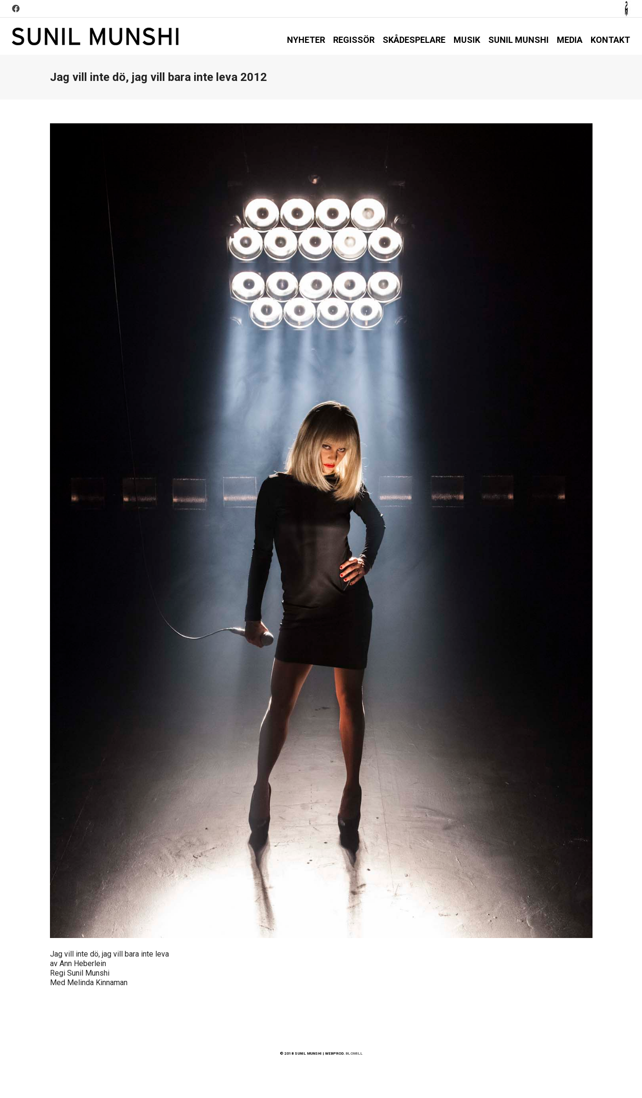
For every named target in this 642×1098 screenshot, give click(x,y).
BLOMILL (354, 1053)
